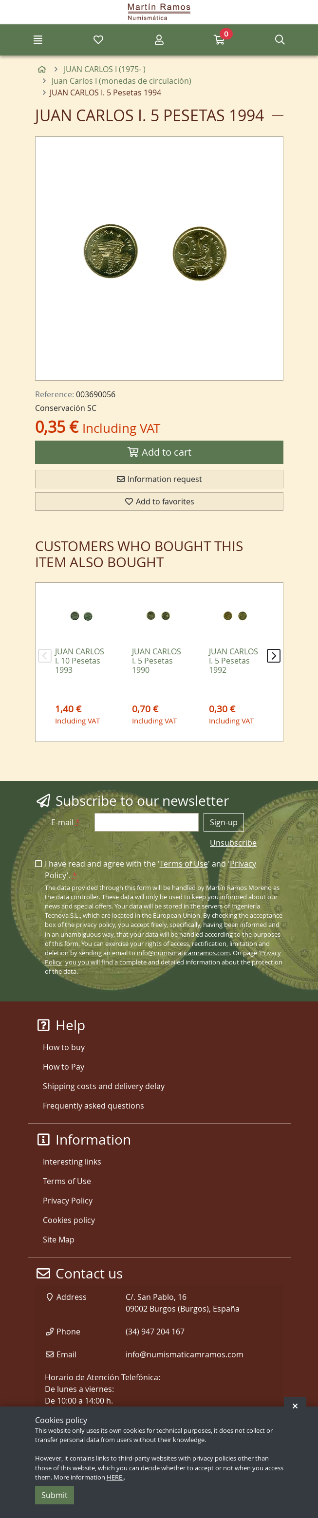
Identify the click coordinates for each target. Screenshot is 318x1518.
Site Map (59, 1239)
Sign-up (224, 822)
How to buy (64, 1047)
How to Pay (63, 1066)
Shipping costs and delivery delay (104, 1086)
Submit (54, 1495)
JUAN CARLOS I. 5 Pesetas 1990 (156, 660)
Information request (159, 479)
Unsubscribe (233, 842)
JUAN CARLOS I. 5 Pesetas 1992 (233, 660)
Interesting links (72, 1161)
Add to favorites (159, 501)
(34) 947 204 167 (155, 1331)
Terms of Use (184, 863)
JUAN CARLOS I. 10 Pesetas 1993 (79, 660)
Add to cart (159, 452)
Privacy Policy (68, 1200)
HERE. (115, 1477)
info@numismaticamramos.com (183, 953)
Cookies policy (69, 1220)
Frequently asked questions (93, 1105)
